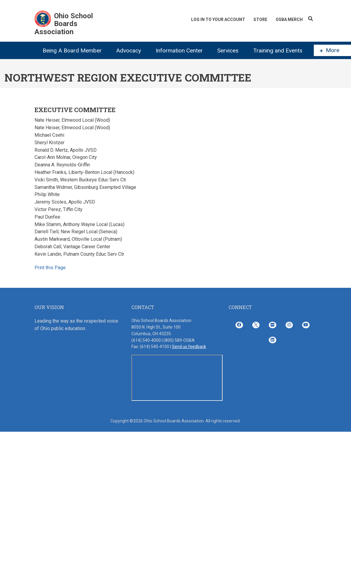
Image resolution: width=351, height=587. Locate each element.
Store (260, 19)
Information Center (179, 50)
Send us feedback (189, 346)
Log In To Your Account (218, 19)
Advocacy (128, 50)
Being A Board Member (72, 50)
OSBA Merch (289, 19)
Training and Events (277, 50)
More (329, 50)
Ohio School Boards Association (63, 24)
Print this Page (50, 267)
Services (227, 50)
